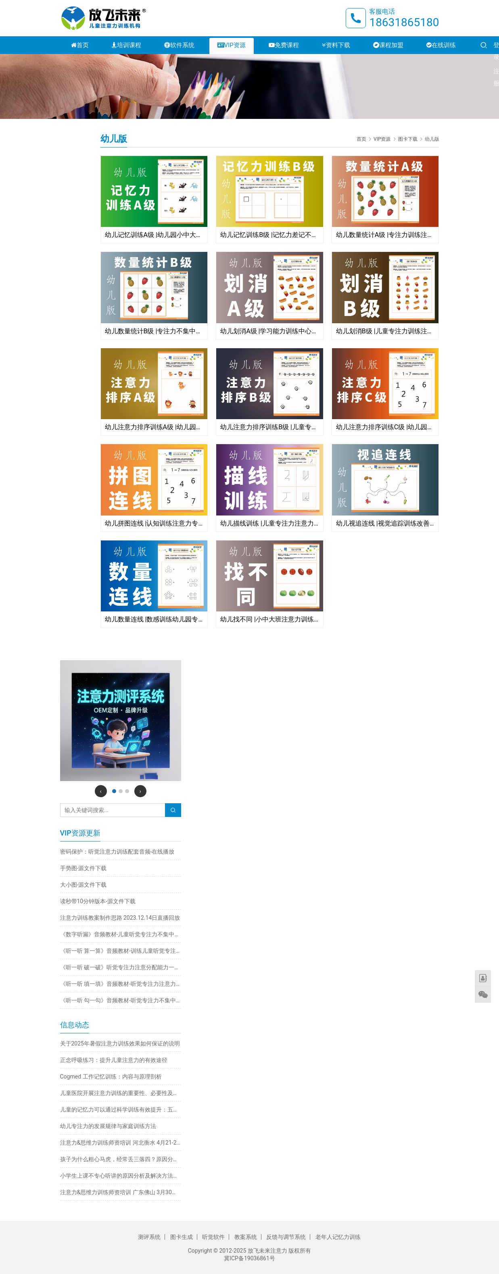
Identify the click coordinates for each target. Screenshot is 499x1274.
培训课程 (126, 45)
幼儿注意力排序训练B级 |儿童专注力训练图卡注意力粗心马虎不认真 (269, 427)
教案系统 (245, 1237)
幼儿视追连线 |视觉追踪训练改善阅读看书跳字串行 (385, 523)
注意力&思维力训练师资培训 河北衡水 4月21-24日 (120, 1142)
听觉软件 (213, 1237)
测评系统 (149, 1237)
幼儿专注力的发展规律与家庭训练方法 (108, 1126)
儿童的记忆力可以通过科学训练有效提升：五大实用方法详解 (120, 1109)
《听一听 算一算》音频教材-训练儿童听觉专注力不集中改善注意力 (120, 951)
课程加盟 (388, 45)
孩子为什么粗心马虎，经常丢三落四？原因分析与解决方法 (120, 1159)
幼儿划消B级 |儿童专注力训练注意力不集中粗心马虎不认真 (385, 331)
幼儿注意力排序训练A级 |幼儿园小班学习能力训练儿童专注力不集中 (154, 427)
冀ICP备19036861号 (249, 1258)
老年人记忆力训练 (338, 1237)
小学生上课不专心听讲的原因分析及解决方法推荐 (120, 1175)
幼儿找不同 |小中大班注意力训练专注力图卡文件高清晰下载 (269, 619)
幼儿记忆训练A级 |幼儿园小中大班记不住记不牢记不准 (154, 235)
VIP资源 (231, 45)
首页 (80, 45)
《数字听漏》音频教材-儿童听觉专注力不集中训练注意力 (120, 934)
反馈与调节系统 (286, 1237)
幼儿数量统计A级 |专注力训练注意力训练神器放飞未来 (385, 235)
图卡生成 (181, 1237)
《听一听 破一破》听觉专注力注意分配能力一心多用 (120, 967)
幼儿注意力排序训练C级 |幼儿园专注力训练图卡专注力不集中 (385, 427)
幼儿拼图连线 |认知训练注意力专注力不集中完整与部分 (154, 523)
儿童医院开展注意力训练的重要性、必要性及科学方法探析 (120, 1093)
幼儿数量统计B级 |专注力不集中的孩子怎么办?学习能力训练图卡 (154, 331)
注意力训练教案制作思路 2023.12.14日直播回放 (120, 917)
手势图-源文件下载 (83, 868)
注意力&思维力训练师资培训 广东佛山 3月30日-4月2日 (120, 1192)
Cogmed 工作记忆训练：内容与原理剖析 (111, 1076)
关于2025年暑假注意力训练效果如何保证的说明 (120, 1043)
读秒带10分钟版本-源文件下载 (98, 901)
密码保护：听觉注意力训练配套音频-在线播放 (117, 851)
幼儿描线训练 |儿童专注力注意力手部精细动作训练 (269, 523)
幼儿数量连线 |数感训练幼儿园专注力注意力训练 (154, 619)
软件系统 (179, 45)
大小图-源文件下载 (83, 884)
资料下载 (336, 45)
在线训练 (441, 45)
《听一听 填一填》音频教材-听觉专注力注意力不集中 (120, 984)
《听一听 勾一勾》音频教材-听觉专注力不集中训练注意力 (120, 1000)
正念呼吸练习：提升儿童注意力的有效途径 (113, 1060)
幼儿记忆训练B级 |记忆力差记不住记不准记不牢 (269, 235)
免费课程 (284, 45)
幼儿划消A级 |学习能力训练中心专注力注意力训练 (269, 331)
